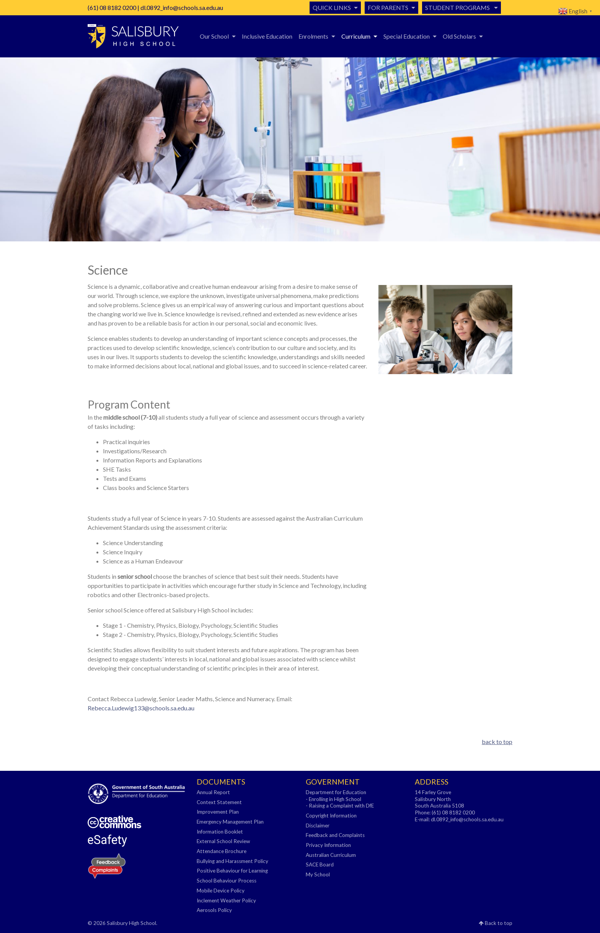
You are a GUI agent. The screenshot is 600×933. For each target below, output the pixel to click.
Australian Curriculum (331, 855)
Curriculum (355, 36)
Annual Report (213, 792)
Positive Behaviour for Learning (232, 871)
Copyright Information (331, 816)
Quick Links (332, 7)
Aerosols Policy (214, 910)
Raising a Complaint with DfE (341, 806)
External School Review (223, 841)
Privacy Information (328, 845)
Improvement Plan (218, 812)
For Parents (388, 7)
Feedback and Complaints (335, 835)
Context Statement (219, 802)
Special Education (406, 36)
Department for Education (336, 792)
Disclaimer (317, 825)
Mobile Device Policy (221, 890)
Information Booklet (220, 832)
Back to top (495, 923)
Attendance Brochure (221, 851)
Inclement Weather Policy (226, 900)
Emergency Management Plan (230, 822)
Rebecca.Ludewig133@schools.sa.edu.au (141, 708)
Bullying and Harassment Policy (232, 861)
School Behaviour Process (226, 881)
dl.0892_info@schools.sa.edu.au (181, 7)
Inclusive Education (267, 36)
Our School (214, 36)
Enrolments (313, 36)
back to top (497, 741)
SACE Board (320, 864)
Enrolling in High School (335, 799)
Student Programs (458, 7)
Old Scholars (459, 36)
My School (318, 874)
